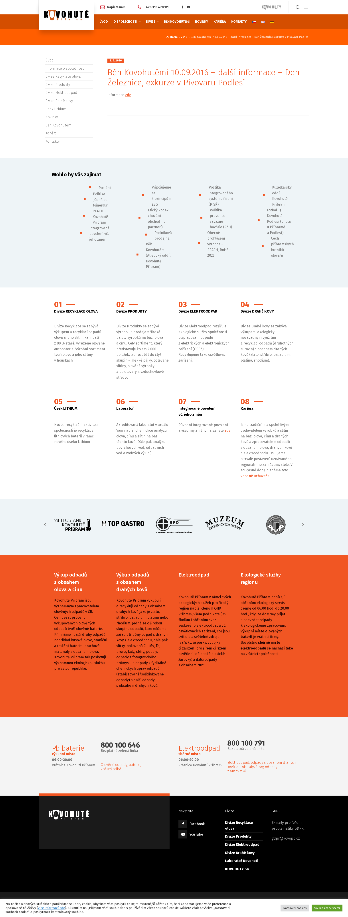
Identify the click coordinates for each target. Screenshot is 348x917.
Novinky (51, 117)
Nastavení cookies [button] (295, 908)
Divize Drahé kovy (59, 101)
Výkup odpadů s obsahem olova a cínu (70, 582)
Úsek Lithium (55, 109)
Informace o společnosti (65, 68)
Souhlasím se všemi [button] (327, 908)
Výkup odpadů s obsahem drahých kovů (132, 582)
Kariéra (50, 133)
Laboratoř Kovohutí (241, 861)
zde (128, 95)
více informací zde (51, 908)
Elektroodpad (194, 575)
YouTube (196, 834)
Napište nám (116, 7)
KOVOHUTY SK (237, 869)
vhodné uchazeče (255, 476)
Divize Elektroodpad (61, 93)
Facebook (197, 824)
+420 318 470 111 (156, 7)
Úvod (49, 60)
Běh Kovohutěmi (58, 125)
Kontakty (52, 141)
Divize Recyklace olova (63, 76)
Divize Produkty (57, 85)
